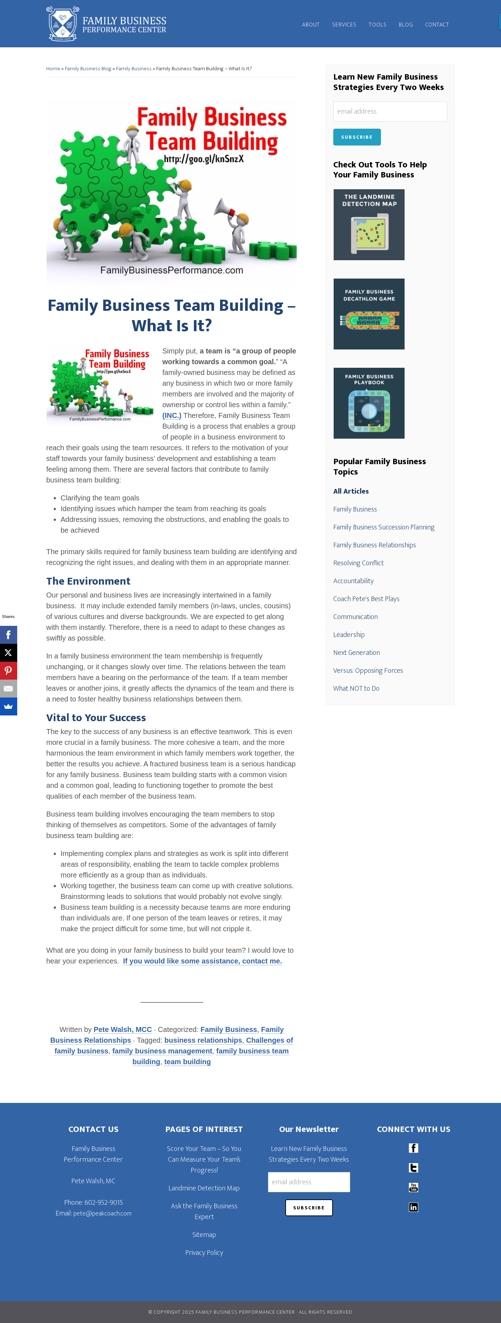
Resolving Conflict (358, 563)
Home (53, 68)
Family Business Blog (88, 68)
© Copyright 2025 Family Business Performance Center (222, 1312)
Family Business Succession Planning (384, 527)
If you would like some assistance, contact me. (202, 961)
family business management (162, 1051)
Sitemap (204, 1235)
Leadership (349, 635)
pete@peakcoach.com (102, 1213)
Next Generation (356, 653)
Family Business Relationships (374, 545)
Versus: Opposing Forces (368, 671)
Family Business (134, 68)
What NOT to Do (356, 688)
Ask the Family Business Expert (204, 1211)
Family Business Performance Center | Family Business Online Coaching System (110, 24)
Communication (355, 617)
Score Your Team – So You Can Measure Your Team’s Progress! (204, 1159)
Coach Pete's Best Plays (366, 599)
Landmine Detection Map (204, 1188)
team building (187, 1062)
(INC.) (171, 415)
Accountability (353, 581)
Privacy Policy (204, 1253)
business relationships (203, 1040)
